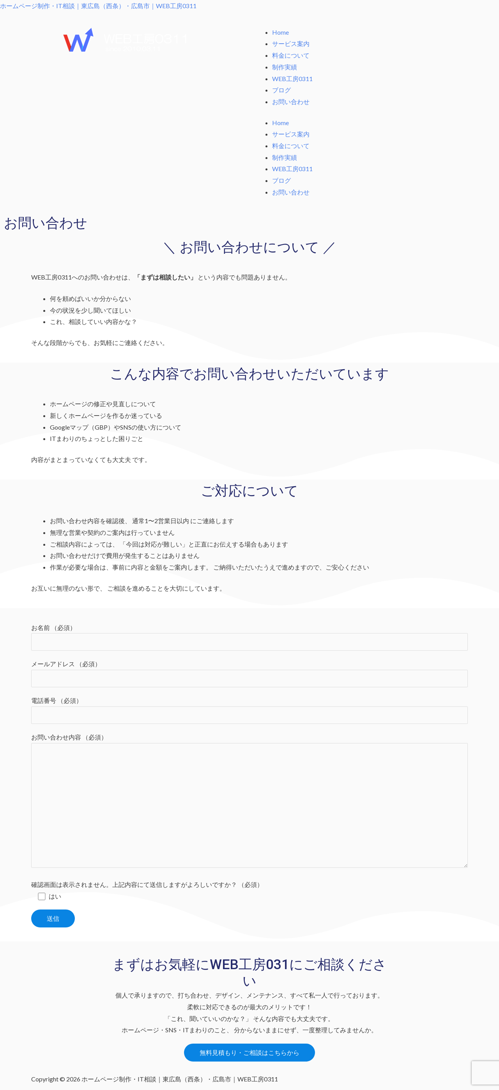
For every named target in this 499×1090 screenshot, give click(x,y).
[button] (249, 1054)
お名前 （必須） (249, 637)
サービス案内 (291, 43)
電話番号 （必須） (249, 710)
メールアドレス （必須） (249, 674)
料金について (291, 55)
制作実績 (284, 67)
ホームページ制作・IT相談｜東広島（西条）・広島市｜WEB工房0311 (98, 5)
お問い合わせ (291, 101)
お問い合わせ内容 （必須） (249, 802)
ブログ (281, 90)
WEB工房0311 (292, 78)
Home (280, 32)
